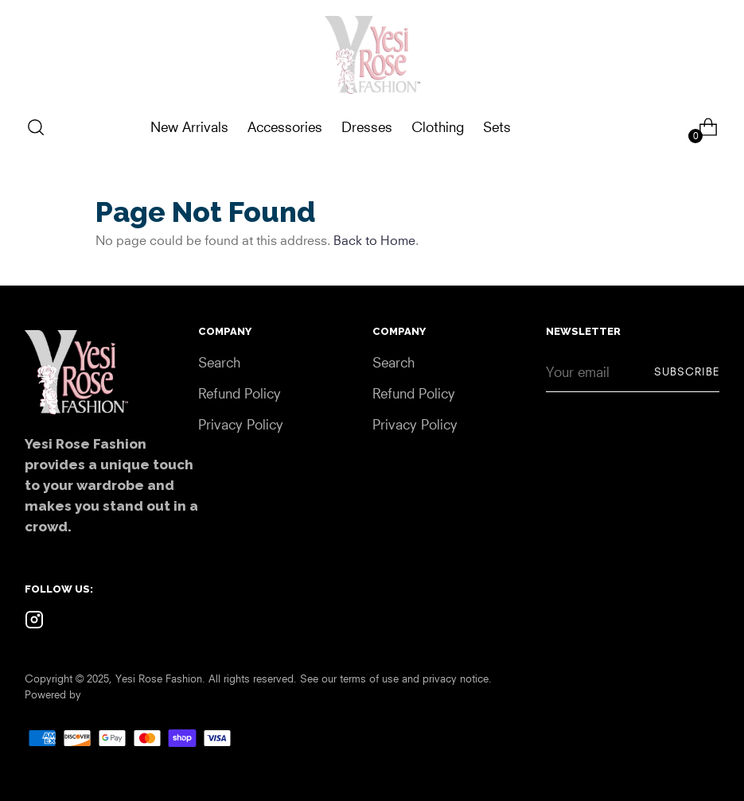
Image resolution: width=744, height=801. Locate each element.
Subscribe (686, 371)
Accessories (284, 127)
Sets (497, 127)
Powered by (53, 694)
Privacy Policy (240, 424)
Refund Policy (239, 393)
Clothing (437, 127)
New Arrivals (189, 127)
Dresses (366, 127)
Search (219, 362)
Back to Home (374, 240)
